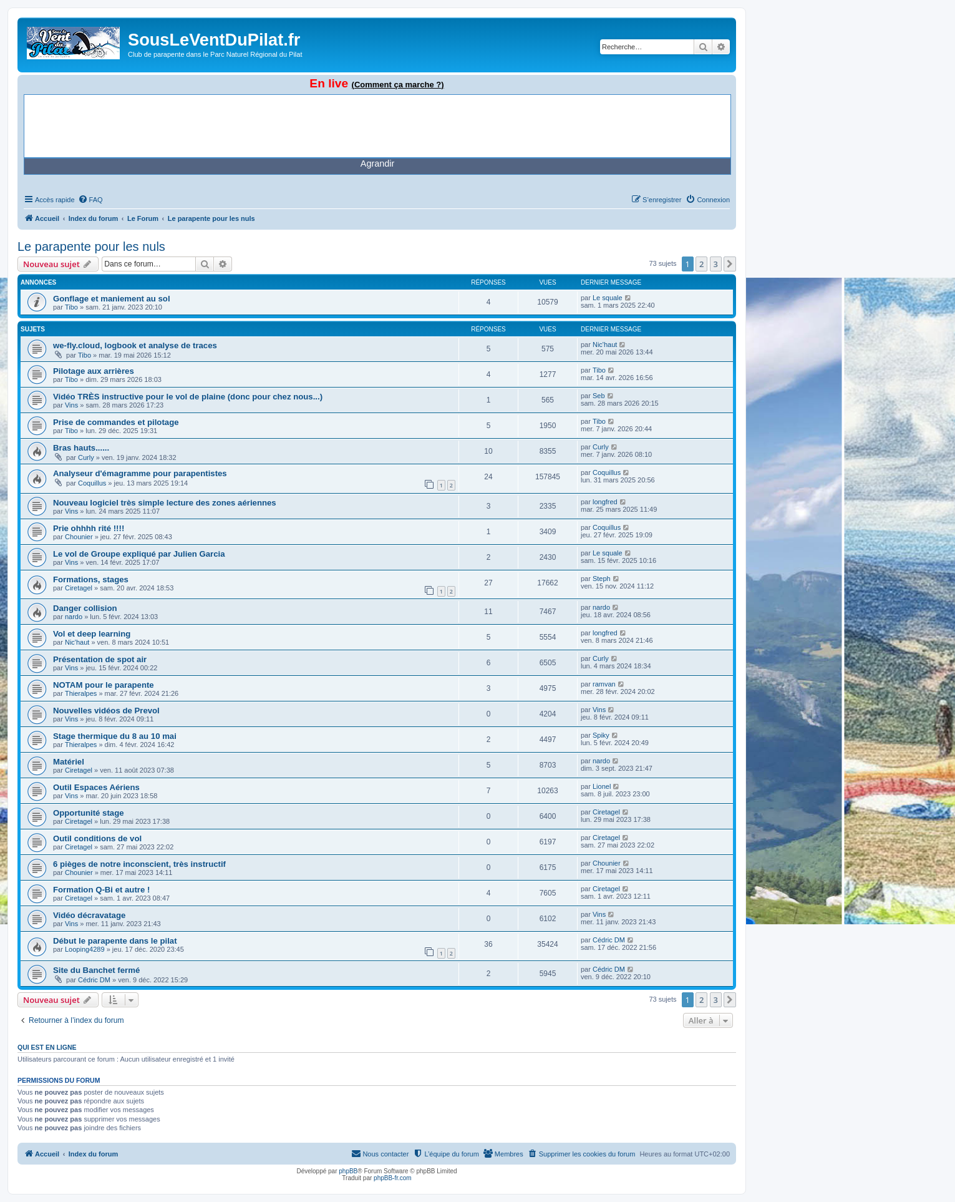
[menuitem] (90, 199)
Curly (86, 457)
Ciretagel (78, 588)
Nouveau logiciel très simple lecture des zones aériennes (164, 502)
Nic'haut (605, 344)
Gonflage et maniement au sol (111, 298)
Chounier (79, 536)
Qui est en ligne (47, 1047)
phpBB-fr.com (393, 1178)
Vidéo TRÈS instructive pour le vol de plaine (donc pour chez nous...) (187, 396)
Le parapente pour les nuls (91, 246)
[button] (730, 264)
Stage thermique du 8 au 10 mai (115, 736)
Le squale (608, 297)
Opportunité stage (88, 813)
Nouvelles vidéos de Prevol (106, 710)
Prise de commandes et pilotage (116, 422)
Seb (599, 395)
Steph (602, 578)
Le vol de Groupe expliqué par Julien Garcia (139, 554)
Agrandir (377, 164)
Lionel (602, 786)
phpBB (348, 1171)
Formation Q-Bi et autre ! (101, 889)
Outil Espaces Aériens (96, 787)
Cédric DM (609, 940)
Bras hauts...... (81, 447)
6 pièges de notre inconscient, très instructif (139, 864)
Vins (71, 405)
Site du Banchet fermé (96, 970)
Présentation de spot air (100, 659)
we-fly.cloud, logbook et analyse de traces (135, 345)
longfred (605, 502)
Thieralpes (81, 693)
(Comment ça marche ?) (398, 84)
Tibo (71, 307)
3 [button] (716, 264)
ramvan (604, 684)
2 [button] (701, 264)
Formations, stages (90, 579)
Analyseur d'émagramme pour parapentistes (140, 473)
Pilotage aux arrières (93, 371)
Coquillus (92, 483)
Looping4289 (85, 949)
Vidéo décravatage (89, 915)
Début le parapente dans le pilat (115, 940)
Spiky (601, 735)
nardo (73, 616)
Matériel (68, 761)
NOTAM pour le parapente (103, 685)
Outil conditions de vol (97, 838)
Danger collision (85, 608)
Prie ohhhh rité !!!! (88, 528)
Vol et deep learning (91, 633)
